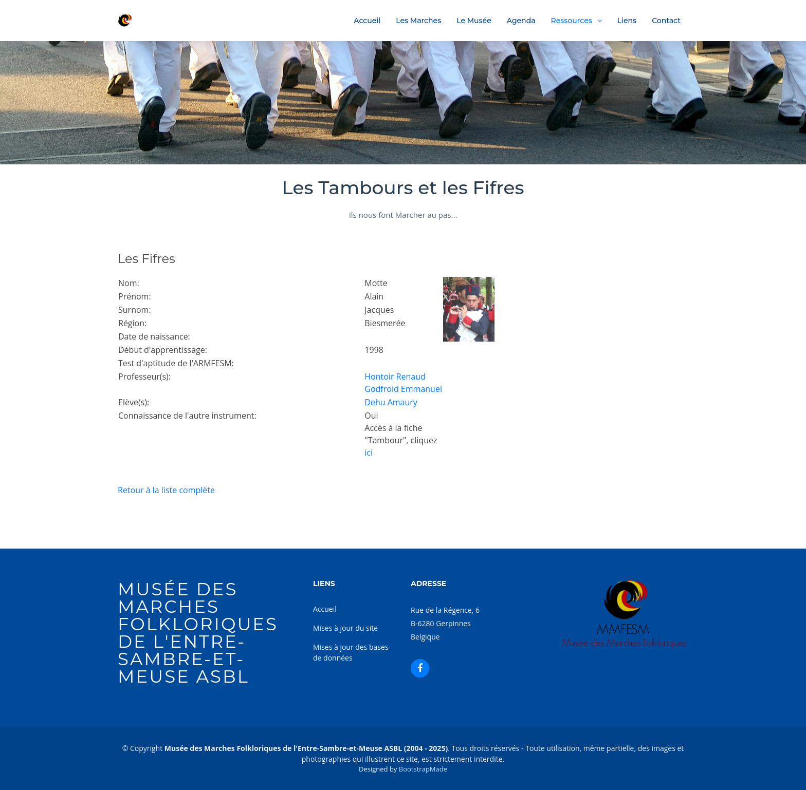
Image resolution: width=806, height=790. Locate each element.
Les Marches (418, 20)
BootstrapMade (423, 769)
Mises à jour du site (345, 628)
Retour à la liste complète (166, 490)
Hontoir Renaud (394, 376)
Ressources (571, 20)
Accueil (367, 20)
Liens (626, 20)
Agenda (521, 20)
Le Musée (473, 20)
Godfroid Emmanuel (403, 388)
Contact (666, 20)
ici (368, 452)
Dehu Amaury (390, 402)
